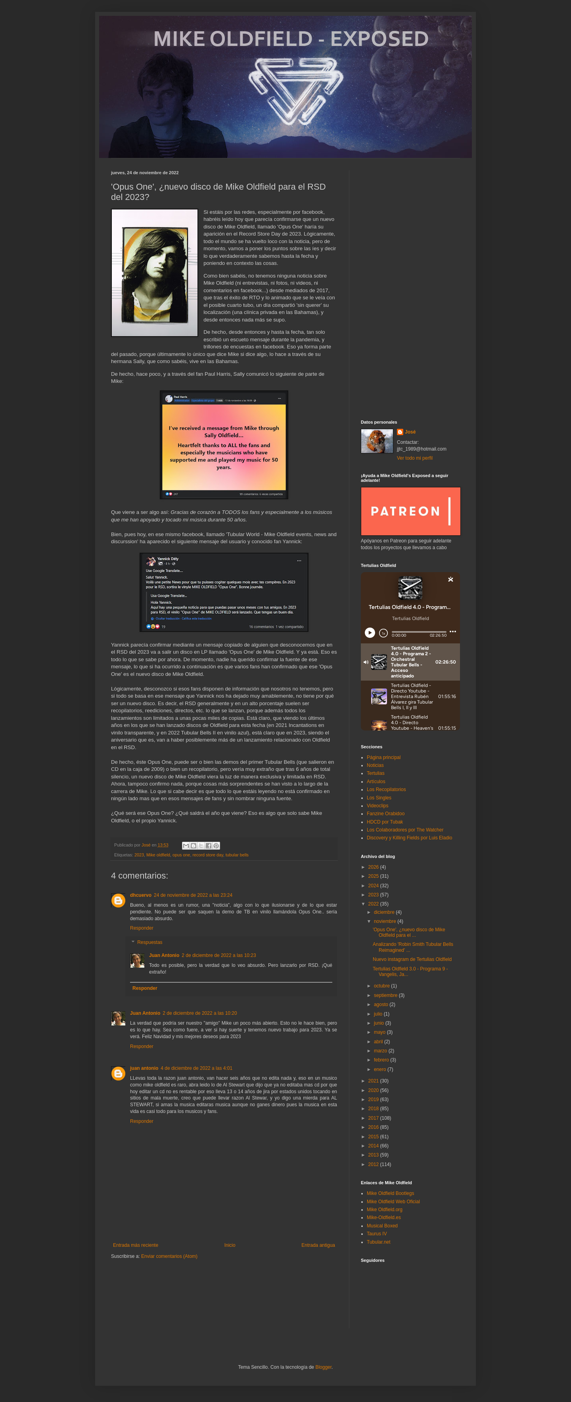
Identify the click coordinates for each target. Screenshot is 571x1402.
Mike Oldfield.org (384, 1209)
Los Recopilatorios (386, 789)
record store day (208, 854)
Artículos (376, 781)
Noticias (375, 765)
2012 (374, 1164)
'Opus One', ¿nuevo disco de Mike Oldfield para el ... (409, 932)
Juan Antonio (164, 955)
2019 (374, 1099)
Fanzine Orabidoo (385, 813)
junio (379, 1023)
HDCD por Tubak (385, 822)
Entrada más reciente (135, 1245)
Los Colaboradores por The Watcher (405, 830)
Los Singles (379, 798)
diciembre (385, 912)
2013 (374, 1155)
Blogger (323, 1367)
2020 (374, 1090)
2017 (374, 1118)
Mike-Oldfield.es (384, 1217)
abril (379, 1041)
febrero (382, 1060)
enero (380, 1069)
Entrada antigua (318, 1245)
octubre (382, 986)
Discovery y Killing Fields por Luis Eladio (409, 838)
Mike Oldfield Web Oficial (393, 1201)
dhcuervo (140, 895)
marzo (381, 1051)
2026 (374, 867)
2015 (374, 1136)
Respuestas (149, 942)
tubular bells (237, 854)
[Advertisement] (410, 289)
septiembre (386, 995)
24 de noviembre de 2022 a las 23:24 (193, 895)
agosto (381, 1004)
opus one (181, 854)
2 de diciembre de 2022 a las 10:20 (200, 1013)
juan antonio (144, 1068)
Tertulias (376, 773)
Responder (141, 928)
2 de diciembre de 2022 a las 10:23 (219, 955)
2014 (374, 1146)
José (410, 432)
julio (379, 1014)
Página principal (383, 757)
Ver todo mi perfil (415, 458)
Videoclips (377, 805)
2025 (374, 876)
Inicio (230, 1245)
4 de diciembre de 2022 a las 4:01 (196, 1068)
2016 (374, 1127)
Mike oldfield (158, 854)
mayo (380, 1032)
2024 (374, 885)
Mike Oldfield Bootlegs (390, 1193)
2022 (374, 904)
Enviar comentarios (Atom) (169, 1256)
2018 (374, 1108)
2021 (374, 1081)
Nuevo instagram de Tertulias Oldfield (412, 959)
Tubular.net (379, 1242)
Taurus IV (377, 1233)
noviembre (385, 921)
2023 (139, 854)
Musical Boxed (382, 1226)
